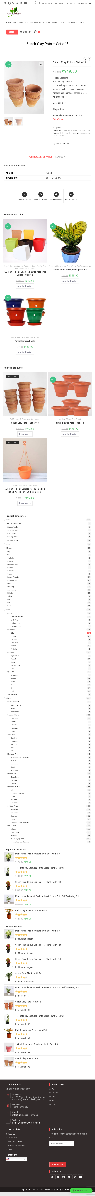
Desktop (14, 816)
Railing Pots (15, 623)
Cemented (14, 645)
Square (21, 268)
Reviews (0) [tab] (60, 157)
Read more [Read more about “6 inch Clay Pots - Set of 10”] (25, 434)
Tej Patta (14, 744)
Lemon (13, 783)
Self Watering (12, 694)
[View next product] (89, 59)
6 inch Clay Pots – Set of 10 (25, 422)
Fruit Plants (11, 773)
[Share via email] (71, 196)
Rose (9, 606)
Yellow (32, 268)
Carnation (10, 570)
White (27, 268)
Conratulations (12, 580)
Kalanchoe (15, 728)
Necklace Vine (16, 711)
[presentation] (68, 1156)
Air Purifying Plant (17, 838)
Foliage (14, 835)
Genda (13, 721)
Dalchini (14, 738)
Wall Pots (14, 620)
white (9, 554)
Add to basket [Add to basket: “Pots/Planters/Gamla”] (25, 352)
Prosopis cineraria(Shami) (20, 757)
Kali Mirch (14, 741)
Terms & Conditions (15, 1140)
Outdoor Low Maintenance (20, 822)
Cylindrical (15, 655)
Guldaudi (14, 718)
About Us (11, 1132)
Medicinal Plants (13, 754)
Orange (10, 567)
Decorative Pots (17, 616)
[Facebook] (57, 1175)
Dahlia (13, 731)
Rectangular (15, 665)
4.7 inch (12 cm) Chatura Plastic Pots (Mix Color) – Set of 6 (25, 273)
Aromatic (14, 809)
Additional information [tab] (40, 157)
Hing (12, 747)
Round (88, 130)
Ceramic (14, 639)
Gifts (8, 544)
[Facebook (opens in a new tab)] (9, 3)
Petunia (14, 724)
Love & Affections (14, 577)
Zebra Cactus (16, 705)
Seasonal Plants (13, 715)
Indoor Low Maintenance (20, 842)
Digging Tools (12, 527)
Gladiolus (10, 558)
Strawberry (15, 777)
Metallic (14, 649)
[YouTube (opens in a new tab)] (25, 3)
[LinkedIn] (69, 1175)
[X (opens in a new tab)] (5, 3)
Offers (54, 1103)
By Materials (66, 130)
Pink (9, 599)
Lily (8, 551)
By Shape (74, 130)
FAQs (10, 1148)
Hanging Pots (17, 485)
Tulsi (13, 767)
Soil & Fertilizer (12, 540)
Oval (12, 668)
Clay (79, 130)
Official (78, 266)
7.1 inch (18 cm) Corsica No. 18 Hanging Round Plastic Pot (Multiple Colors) (25, 490)
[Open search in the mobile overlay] (35, 2)
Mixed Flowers (12, 564)
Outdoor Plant (86, 266)
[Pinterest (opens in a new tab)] (13, 3)
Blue (5, 266)
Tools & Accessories (13, 523)
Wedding (10, 586)
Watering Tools (12, 530)
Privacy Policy (13, 1136)
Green (34, 266)
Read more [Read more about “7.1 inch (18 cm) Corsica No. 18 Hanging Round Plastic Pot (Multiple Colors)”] (25, 503)
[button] (41, 64)
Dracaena (14, 813)
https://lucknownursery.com (26, 1121)
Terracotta (15, 675)
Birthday (10, 593)
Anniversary (11, 590)
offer (72, 266)
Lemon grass (15, 764)
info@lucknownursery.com (25, 1113)
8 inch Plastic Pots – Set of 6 (70, 422)
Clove (13, 750)
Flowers (9, 548)
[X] (52, 1175)
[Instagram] (63, 1175)
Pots (83, 130)
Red (16, 268)
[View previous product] (85, 59)
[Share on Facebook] (41, 196)
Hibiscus (14, 803)
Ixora (13, 796)
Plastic (39, 266)
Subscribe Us (57, 1163)
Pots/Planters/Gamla (25, 341)
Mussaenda (15, 799)
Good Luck (15, 832)
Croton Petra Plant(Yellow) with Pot (70, 269)
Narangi (14, 780)
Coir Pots (14, 642)
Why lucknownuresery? (16, 1144)
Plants (8, 698)
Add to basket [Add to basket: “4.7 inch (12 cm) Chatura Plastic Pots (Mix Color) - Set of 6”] (25, 286)
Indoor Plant (66, 266)
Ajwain (13, 760)
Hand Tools (11, 533)
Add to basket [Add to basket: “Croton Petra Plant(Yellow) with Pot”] (70, 281)
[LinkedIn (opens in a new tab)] (21, 3)
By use (9, 613)
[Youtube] (80, 1175)
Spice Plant (11, 734)
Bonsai (13, 819)
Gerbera (10, 561)
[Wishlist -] (26, 32)
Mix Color (11, 583)
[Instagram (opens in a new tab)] (17, 3)
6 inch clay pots (62, 133)
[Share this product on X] (24, 196)
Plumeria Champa (17, 793)
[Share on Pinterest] (56, 196)
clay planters (73, 133)
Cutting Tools (12, 536)
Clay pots (81, 133)
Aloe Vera (14, 770)
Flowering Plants (55, 266)
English (11, 1157)
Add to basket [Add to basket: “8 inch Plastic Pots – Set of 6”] (70, 434)
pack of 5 (61, 136)
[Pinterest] (74, 1175)
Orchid (9, 574)
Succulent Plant (13, 701)
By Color (11, 266)
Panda (13, 708)
